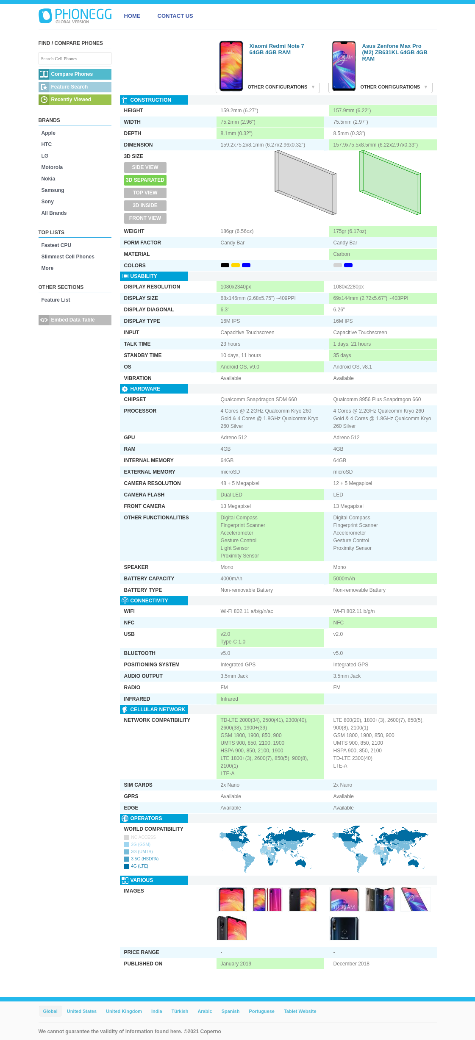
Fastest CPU (57, 245)
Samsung (53, 190)
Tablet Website (300, 1011)
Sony (48, 202)
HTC (47, 144)
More (48, 268)
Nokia (49, 179)
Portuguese (262, 1011)
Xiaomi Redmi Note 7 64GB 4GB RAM (277, 49)
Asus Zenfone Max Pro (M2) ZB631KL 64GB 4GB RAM (395, 52)
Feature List (56, 300)
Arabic (204, 1011)
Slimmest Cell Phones (68, 257)
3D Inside (145, 205)
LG (45, 156)
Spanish (231, 1011)
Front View (145, 218)
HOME (132, 16)
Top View (145, 193)
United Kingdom (124, 1011)
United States (82, 1011)
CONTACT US (175, 16)
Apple (49, 133)
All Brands (54, 213)
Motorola (52, 167)
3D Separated (145, 180)
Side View (145, 167)
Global (50, 1011)
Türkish (180, 1011)
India (156, 1011)
